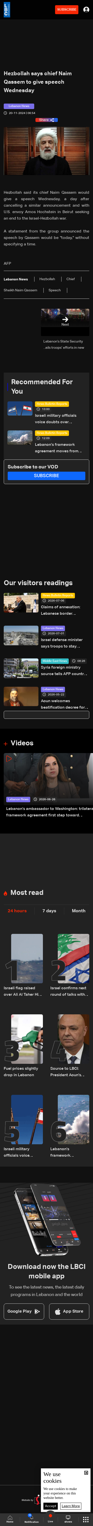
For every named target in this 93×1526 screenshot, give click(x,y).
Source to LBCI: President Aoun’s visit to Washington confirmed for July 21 (68, 1072)
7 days (49, 911)
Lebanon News (53, 628)
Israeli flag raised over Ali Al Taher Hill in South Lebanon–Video (22, 992)
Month (79, 911)
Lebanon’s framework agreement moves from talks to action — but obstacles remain (56, 449)
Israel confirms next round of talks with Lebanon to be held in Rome (68, 992)
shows (68, 1519)
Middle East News (55, 661)
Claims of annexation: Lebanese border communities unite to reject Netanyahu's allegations (60, 611)
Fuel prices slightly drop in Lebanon (21, 1072)
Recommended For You (42, 387)
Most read (26, 892)
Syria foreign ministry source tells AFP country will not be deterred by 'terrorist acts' (63, 671)
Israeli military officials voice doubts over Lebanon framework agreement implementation (60, 419)
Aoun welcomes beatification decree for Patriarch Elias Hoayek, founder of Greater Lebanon (63, 705)
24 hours (17, 911)
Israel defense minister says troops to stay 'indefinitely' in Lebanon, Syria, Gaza (63, 644)
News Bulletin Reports (52, 404)
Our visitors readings (38, 583)
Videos (22, 743)
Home (9, 1519)
